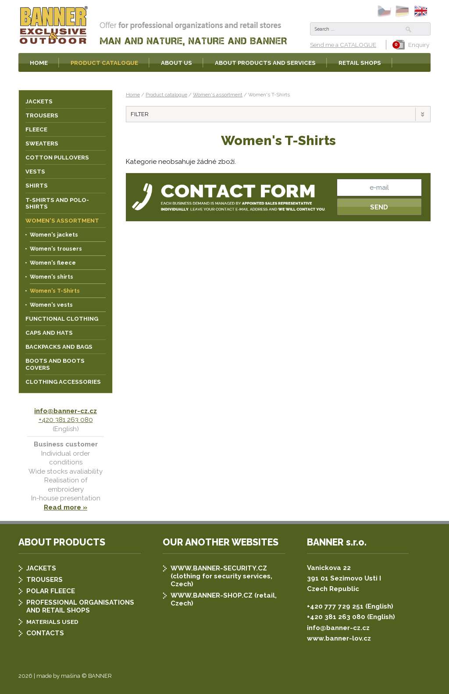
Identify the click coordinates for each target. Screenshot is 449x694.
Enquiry (412, 45)
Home (133, 95)
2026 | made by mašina (49, 676)
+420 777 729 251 (335, 606)
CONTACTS (45, 633)
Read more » (65, 507)
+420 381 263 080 (66, 420)
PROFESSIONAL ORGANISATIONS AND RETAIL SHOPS (80, 606)
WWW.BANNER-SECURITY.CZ (219, 568)
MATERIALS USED (52, 621)
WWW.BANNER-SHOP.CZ (212, 595)
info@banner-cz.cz (65, 411)
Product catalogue (166, 95)
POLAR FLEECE (50, 591)
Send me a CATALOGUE (343, 44)
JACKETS (41, 568)
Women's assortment (217, 95)
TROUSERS (44, 580)
